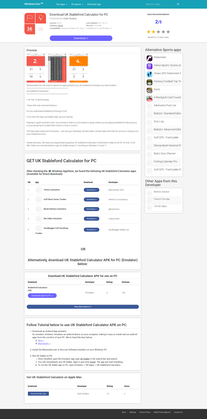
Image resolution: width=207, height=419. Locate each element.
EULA (124, 412)
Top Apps (61, 4)
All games (77, 4)
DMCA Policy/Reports (162, 412)
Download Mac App (38, 394)
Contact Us (178, 412)
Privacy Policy (144, 412)
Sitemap (133, 412)
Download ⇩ (81, 38)
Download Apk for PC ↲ (42, 295)
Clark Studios (70, 18)
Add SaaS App (94, 4)
